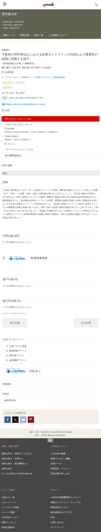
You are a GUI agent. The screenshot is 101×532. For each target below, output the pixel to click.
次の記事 (86, 322)
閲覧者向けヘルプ (59, 507)
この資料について (57, 35)
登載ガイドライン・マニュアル (65, 502)
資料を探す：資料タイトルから (17, 453)
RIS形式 (10, 128)
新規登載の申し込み (60, 473)
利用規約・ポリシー (60, 468)
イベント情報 (8, 512)
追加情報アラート (18, 350)
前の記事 (15, 322)
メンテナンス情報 (10, 507)
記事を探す (7, 468)
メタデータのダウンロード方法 (19, 149)
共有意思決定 (59, 77)
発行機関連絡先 (13, 155)
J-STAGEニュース (10, 517)
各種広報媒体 (8, 527)
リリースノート (9, 502)
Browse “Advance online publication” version (25, 104)
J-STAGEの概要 (58, 453)
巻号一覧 (38, 35)
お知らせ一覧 (8, 497)
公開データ (55, 463)
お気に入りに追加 (18, 345)
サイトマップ (57, 527)
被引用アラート (16, 355)
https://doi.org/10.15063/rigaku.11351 (26, 97)
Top (50, 440)
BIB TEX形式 (12, 136)
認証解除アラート (18, 360)
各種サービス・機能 (60, 458)
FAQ (52, 517)
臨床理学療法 (10, 400)
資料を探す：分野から (12, 458)
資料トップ (9, 35)
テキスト (12, 144)
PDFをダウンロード (18, 118)
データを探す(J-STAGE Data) (17, 473)
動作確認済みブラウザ (61, 512)
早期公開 (24, 35)
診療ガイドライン (44, 77)
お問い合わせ (57, 522)
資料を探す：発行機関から (15, 463)
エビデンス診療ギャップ (24, 77)
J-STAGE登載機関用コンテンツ (65, 497)
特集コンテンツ (9, 522)
